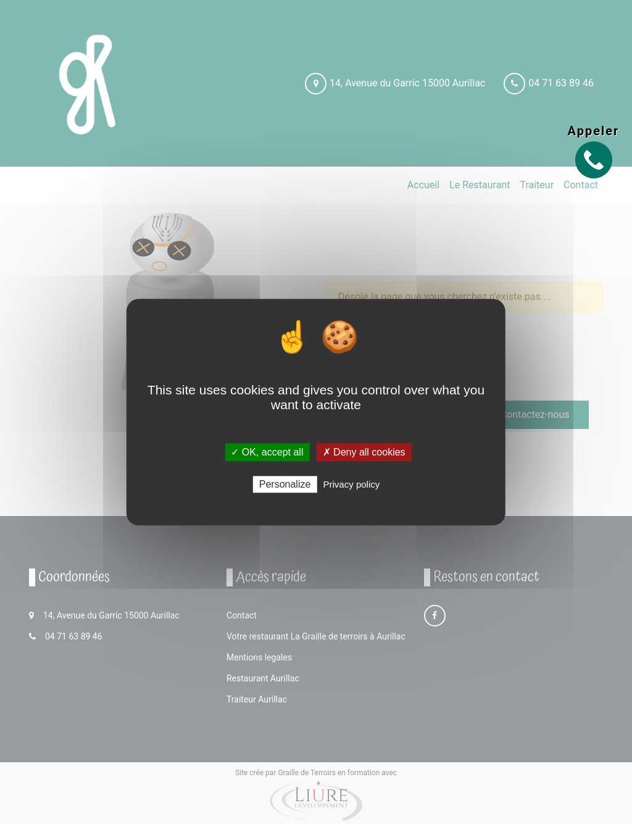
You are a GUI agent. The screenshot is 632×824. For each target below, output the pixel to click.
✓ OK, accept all (267, 452)
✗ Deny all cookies (364, 452)
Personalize (285, 484)
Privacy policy (351, 484)
